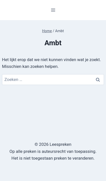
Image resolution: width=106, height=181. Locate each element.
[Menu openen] (53, 10)
